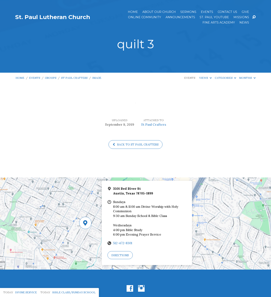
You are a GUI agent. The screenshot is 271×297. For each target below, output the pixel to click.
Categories (225, 78)
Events (207, 11)
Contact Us (227, 11)
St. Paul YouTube (214, 17)
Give (245, 11)
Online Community (144, 17)
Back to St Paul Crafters (135, 144)
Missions (241, 17)
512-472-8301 (122, 243)
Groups (50, 78)
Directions (120, 255)
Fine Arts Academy (218, 22)
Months (247, 78)
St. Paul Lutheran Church (52, 17)
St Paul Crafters (74, 78)
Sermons (188, 11)
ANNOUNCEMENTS (180, 17)
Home (133, 11)
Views (205, 78)
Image (96, 78)
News (244, 22)
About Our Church (159, 11)
